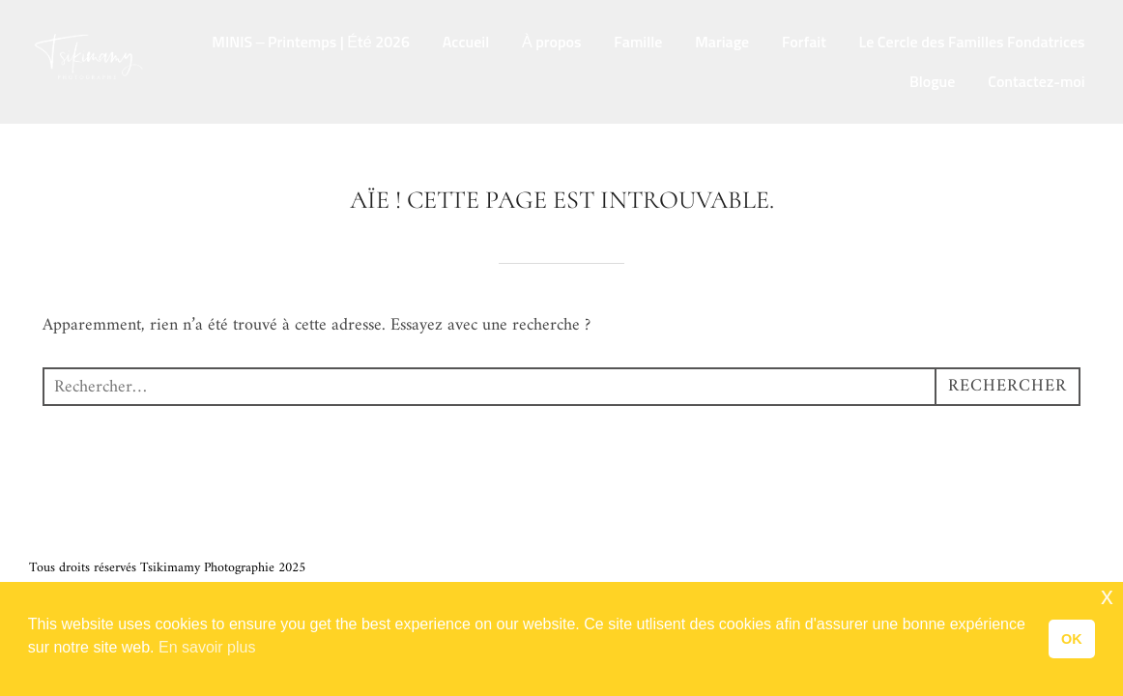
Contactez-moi (1036, 82)
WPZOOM (1065, 568)
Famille (638, 42)
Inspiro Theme (971, 568)
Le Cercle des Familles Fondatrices (972, 42)
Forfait (804, 42)
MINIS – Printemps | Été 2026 (311, 42)
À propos (552, 42)
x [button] (1107, 596)
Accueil (466, 42)
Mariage (722, 42)
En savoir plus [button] (207, 647)
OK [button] (1071, 639)
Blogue (932, 82)
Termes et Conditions (87, 546)
